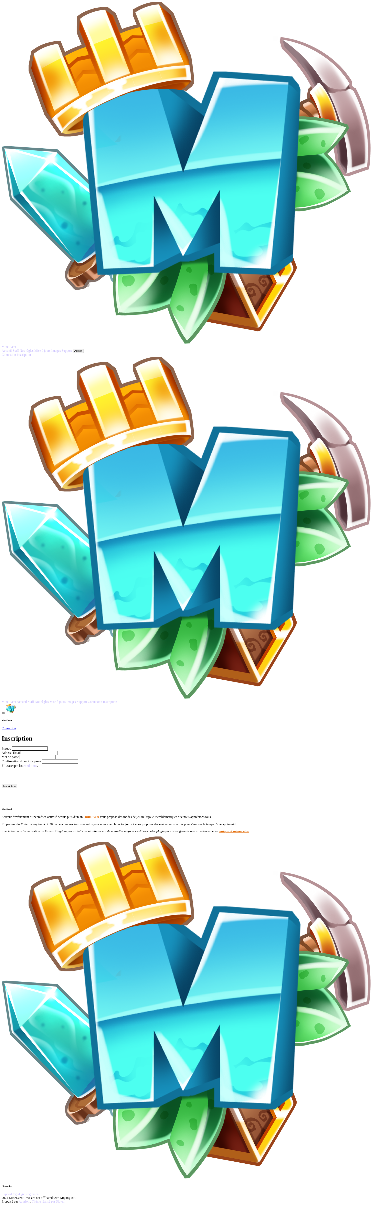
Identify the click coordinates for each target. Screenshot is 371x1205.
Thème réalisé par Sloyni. (48, 1201)
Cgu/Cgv (19, 1194)
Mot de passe (10, 757)
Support (7, 1194)
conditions (30, 765)
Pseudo (6, 748)
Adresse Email (12, 752)
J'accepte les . (22, 765)
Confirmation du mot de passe (21, 761)
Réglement (32, 1194)
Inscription (9, 786)
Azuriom (24, 1201)
